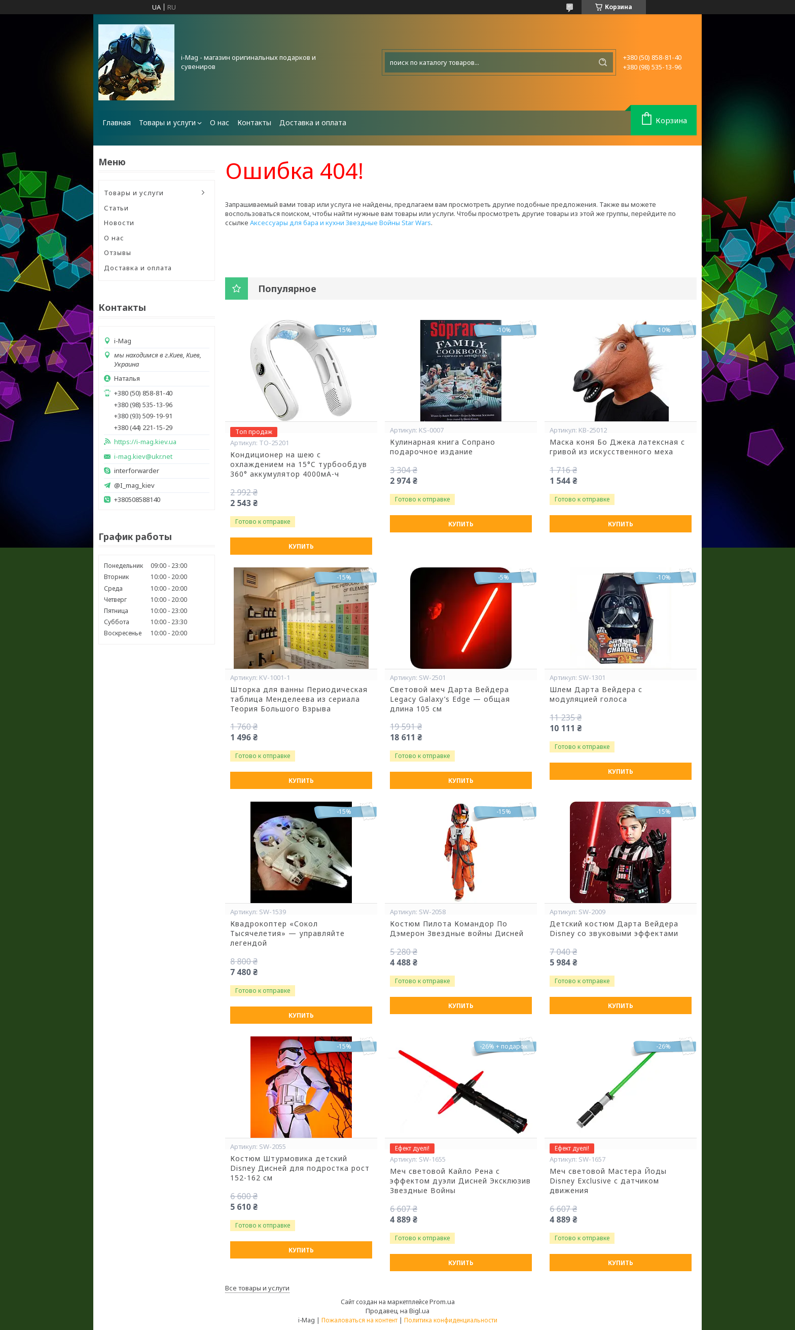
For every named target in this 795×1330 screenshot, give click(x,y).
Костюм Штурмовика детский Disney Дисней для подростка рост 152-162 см (300, 1168)
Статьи (116, 207)
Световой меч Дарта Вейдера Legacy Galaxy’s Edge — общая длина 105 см (450, 699)
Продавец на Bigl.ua (397, 1310)
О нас (219, 122)
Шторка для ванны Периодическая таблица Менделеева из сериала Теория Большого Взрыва (299, 699)
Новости (119, 222)
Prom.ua (442, 1301)
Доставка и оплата (312, 122)
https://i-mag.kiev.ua (145, 442)
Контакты (254, 122)
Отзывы (117, 252)
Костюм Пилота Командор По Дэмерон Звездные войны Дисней (457, 928)
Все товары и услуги (257, 1287)
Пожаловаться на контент (359, 1320)
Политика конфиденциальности (450, 1320)
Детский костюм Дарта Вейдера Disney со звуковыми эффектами (614, 928)
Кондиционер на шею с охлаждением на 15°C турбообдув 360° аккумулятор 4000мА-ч (298, 464)
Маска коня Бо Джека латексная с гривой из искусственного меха (617, 447)
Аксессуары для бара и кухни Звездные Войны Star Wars (340, 222)
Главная (116, 122)
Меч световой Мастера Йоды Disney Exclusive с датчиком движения (608, 1181)
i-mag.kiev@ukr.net (143, 456)
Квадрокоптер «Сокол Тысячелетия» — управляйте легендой (287, 933)
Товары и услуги (167, 122)
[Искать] (603, 62)
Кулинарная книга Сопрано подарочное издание (442, 447)
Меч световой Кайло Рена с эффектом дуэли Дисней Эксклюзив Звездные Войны (460, 1181)
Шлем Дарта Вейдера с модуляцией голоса (596, 694)
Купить (301, 546)
